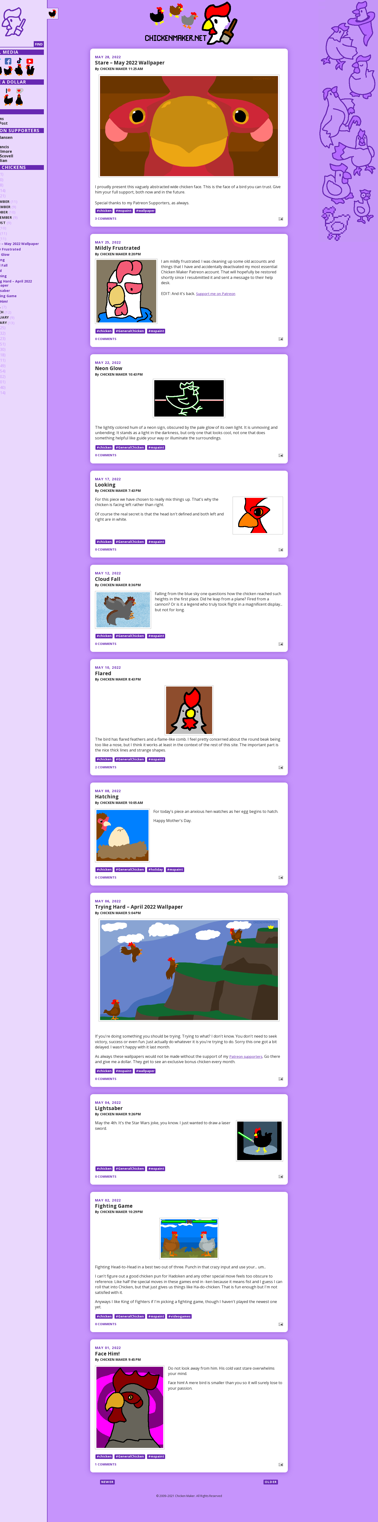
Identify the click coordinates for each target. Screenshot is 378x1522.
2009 (11, 393)
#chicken (105, 210)
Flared (103, 679)
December (21, 201)
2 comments (106, 774)
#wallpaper (148, 210)
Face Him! (108, 1364)
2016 (11, 355)
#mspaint (125, 210)
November (21, 207)
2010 (11, 387)
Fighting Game (115, 1216)
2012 (11, 376)
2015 (11, 360)
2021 (11, 328)
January (19, 323)
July (15, 228)
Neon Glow (109, 370)
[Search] (29, 44)
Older (270, 1496)
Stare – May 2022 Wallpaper (132, 62)
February (20, 317)
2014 (11, 366)
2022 (11, 196)
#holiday (158, 878)
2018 (11, 344)
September (22, 217)
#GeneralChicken (132, 333)
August (19, 223)
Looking (105, 486)
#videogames (184, 1327)
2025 (11, 180)
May (15, 239)
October (20, 212)
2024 (11, 185)
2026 (11, 174)
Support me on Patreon (217, 293)
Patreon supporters (247, 1065)
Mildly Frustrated (118, 247)
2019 (11, 339)
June (15, 233)
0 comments (106, 341)
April (16, 307)
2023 (11, 191)
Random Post (16, 123)
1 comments (106, 1478)
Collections (14, 118)
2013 (11, 371)
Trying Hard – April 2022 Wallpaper (142, 915)
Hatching (107, 803)
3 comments (106, 218)
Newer (108, 1496)
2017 (11, 349)
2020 (11, 333)
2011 (11, 382)
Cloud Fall (108, 583)
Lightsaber (109, 1117)
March (18, 312)
